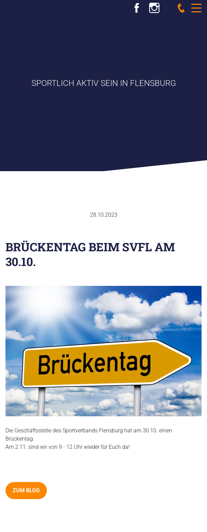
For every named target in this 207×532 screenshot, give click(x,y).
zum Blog (26, 490)
